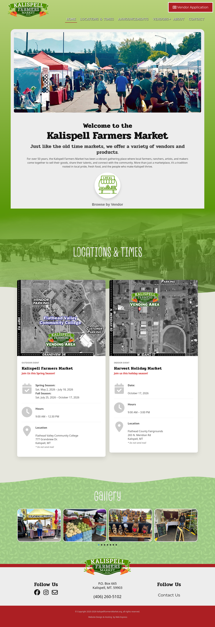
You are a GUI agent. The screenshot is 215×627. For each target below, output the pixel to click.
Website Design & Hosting (100, 617)
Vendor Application (190, 7)
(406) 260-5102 (108, 596)
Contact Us (169, 595)
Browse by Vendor (107, 204)
